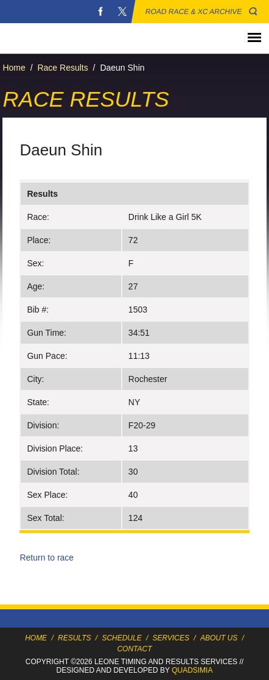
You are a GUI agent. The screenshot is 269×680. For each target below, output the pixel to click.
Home (13, 68)
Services (171, 638)
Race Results (62, 68)
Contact (134, 649)
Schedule (121, 638)
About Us (218, 638)
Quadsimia (192, 670)
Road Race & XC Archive (194, 11)
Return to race (46, 557)
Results (74, 638)
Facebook (100, 11)
